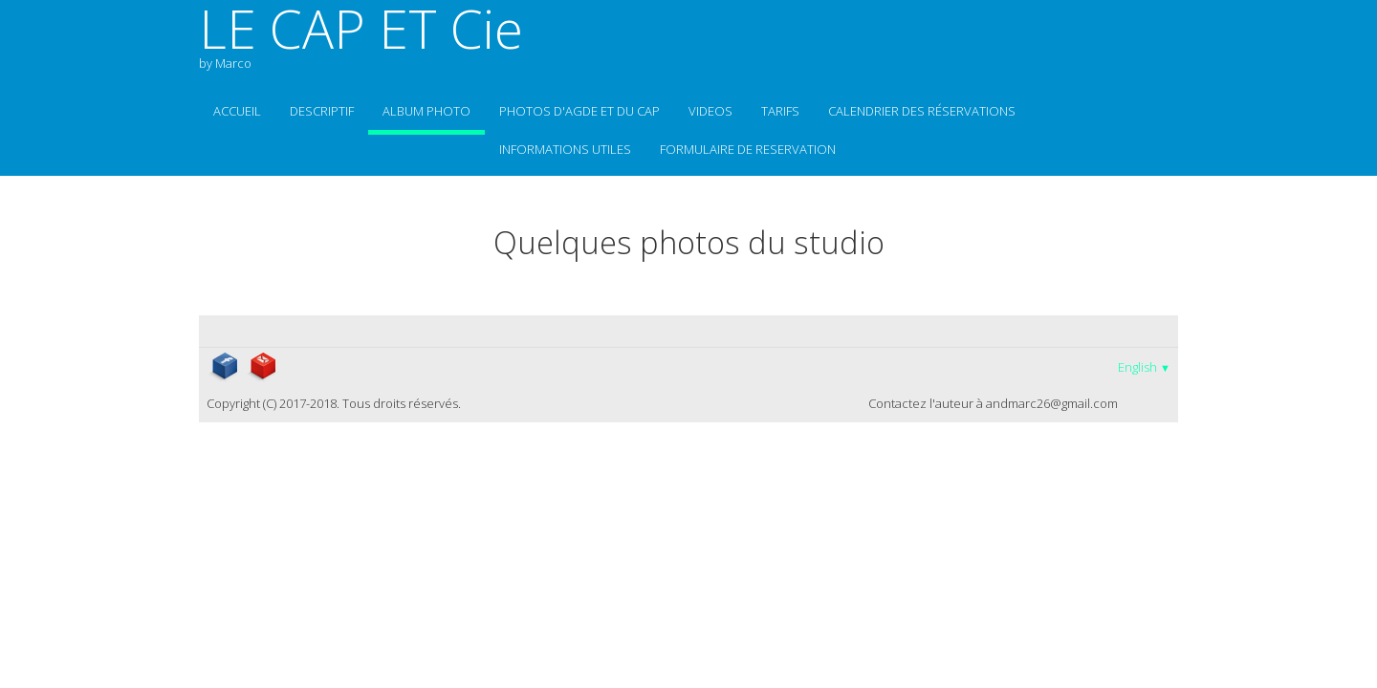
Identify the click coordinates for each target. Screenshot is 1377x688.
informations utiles (565, 149)
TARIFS (780, 110)
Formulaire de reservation (748, 149)
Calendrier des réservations (922, 110)
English (1144, 367)
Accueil (237, 110)
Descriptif (322, 110)
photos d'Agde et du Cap (579, 110)
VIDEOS (710, 110)
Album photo (426, 110)
